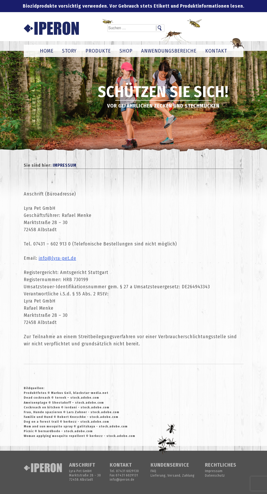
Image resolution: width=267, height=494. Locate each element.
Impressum (214, 471)
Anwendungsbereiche (168, 51)
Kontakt (216, 51)
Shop (126, 51)
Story (69, 51)
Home (46, 51)
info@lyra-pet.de (57, 258)
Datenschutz (215, 476)
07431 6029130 (127, 471)
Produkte (98, 51)
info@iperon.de (122, 480)
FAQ (153, 471)
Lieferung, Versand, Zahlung (173, 476)
